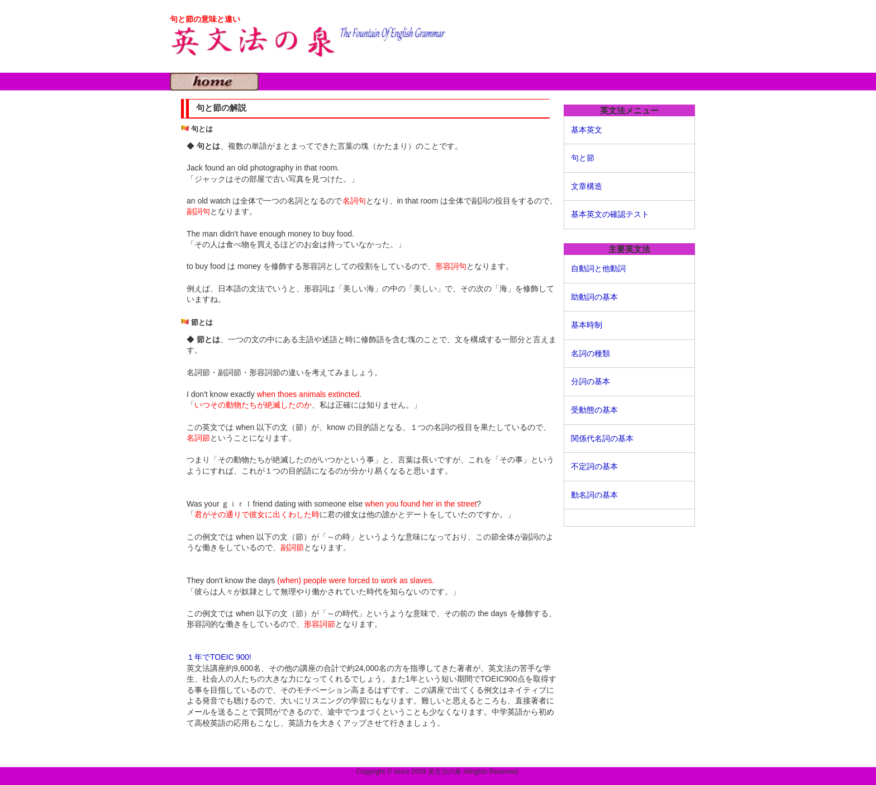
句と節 (582, 157)
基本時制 (586, 324)
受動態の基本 (594, 409)
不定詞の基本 (594, 466)
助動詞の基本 (594, 296)
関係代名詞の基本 (602, 438)
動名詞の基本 (594, 494)
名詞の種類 (590, 353)
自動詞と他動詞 (598, 268)
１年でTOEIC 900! (219, 656)
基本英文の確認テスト (610, 214)
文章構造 (586, 186)
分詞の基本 (590, 381)
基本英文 (586, 129)
